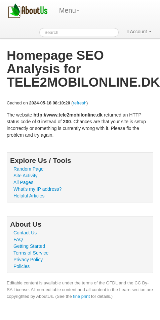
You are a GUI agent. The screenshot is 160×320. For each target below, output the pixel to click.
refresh (79, 102)
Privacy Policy (28, 259)
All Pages (23, 182)
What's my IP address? (37, 189)
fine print (81, 296)
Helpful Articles (29, 195)
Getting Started (29, 246)
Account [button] (139, 31)
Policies (21, 266)
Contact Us (25, 232)
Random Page (28, 169)
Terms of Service (30, 253)
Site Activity (25, 175)
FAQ (18, 239)
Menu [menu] (69, 10)
